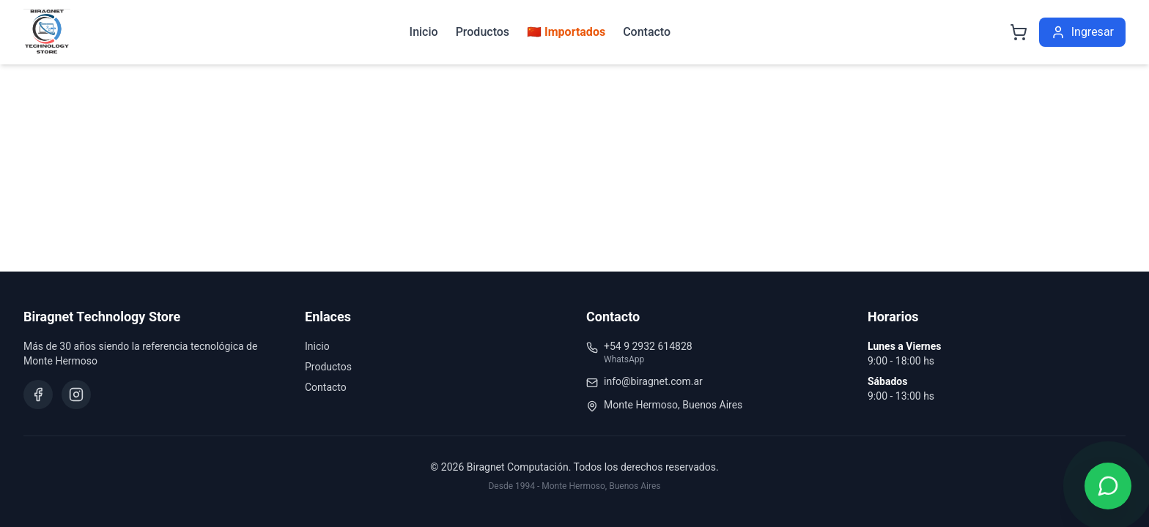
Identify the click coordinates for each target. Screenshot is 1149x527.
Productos (482, 32)
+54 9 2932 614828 (648, 346)
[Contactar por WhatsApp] (1108, 486)
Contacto (646, 32)
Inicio (424, 32)
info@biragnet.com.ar (653, 381)
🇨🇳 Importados (566, 32)
